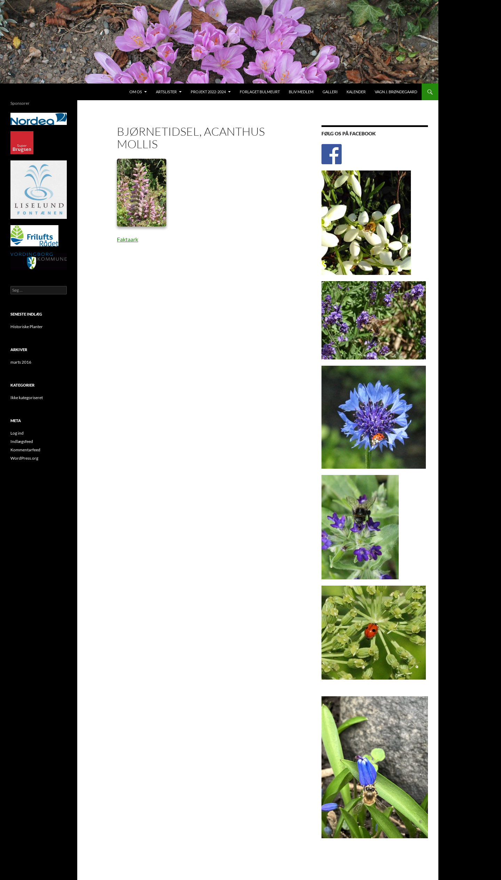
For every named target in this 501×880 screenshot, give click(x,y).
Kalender (356, 91)
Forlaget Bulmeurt (260, 91)
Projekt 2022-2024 (208, 91)
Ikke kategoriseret (26, 397)
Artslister (166, 91)
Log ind (17, 433)
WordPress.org (24, 458)
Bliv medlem (301, 91)
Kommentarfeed (25, 449)
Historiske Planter (26, 326)
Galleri (330, 91)
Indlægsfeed (21, 441)
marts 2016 (20, 362)
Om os (135, 91)
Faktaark (127, 239)
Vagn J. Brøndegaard (396, 91)
